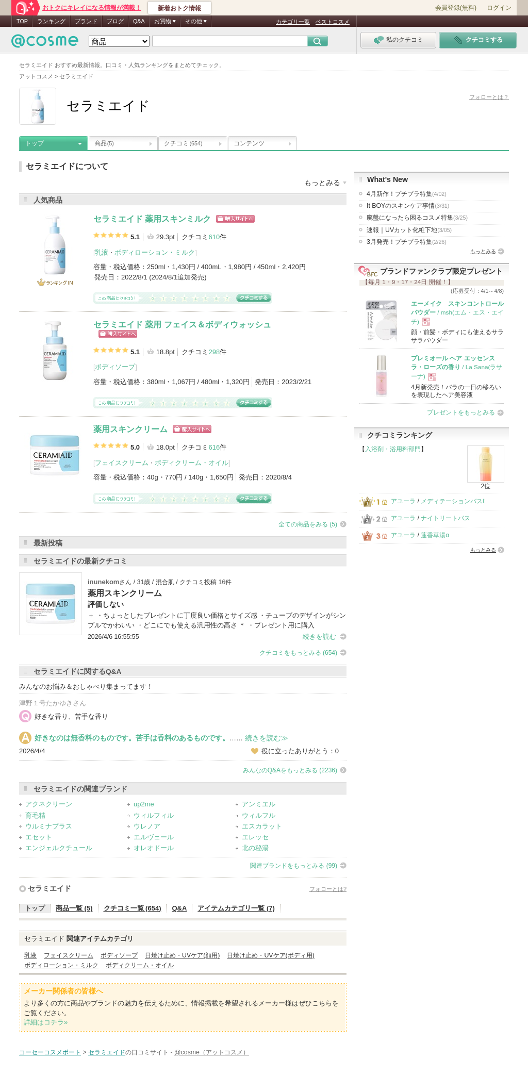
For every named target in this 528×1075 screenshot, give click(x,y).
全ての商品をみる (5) (307, 524)
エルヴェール (154, 837)
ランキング (51, 21)
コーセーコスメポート (50, 1052)
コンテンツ (249, 143)
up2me (144, 804)
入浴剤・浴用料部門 (393, 449)
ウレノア (147, 826)
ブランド (86, 21)
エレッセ (255, 837)
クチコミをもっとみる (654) (298, 652)
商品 (104, 143)
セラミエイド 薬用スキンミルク (152, 218)
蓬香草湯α (435, 535)
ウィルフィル (154, 815)
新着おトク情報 (179, 8)
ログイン (499, 7)
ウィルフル (258, 815)
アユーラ (403, 501)
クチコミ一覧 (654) (132, 908)
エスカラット (262, 826)
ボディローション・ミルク (154, 252)
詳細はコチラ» (46, 1022)
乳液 (101, 252)
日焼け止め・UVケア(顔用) (182, 955)
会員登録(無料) (455, 7)
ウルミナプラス (48, 826)
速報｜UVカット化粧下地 (409, 230)
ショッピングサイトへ (235, 219)
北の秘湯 (255, 848)
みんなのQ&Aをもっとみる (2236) (290, 770)
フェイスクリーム (121, 463)
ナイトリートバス (445, 518)
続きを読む (319, 636)
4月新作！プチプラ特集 (407, 193)
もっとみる (483, 251)
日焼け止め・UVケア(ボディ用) (270, 955)
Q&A (139, 21)
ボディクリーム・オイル (191, 463)
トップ (34, 143)
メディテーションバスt (452, 501)
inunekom (103, 582)
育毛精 (35, 815)
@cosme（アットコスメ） (211, 1052)
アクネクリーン (48, 804)
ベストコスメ (333, 22)
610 (214, 237)
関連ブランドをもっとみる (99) (293, 865)
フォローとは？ (489, 97)
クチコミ (183, 143)
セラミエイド (49, 888)
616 (214, 447)
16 (221, 582)
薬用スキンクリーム (130, 429)
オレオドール (154, 848)
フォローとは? (327, 889)
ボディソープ (115, 367)
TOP (22, 21)
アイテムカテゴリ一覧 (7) (236, 908)
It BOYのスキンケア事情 (408, 205)
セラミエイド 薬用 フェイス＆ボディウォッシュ (182, 324)
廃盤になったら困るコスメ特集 (417, 217)
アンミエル (258, 804)
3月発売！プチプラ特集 (407, 241)
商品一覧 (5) (74, 908)
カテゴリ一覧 (293, 22)
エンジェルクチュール (58, 848)
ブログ (115, 21)
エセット (38, 837)
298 (214, 352)
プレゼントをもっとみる (461, 412)
